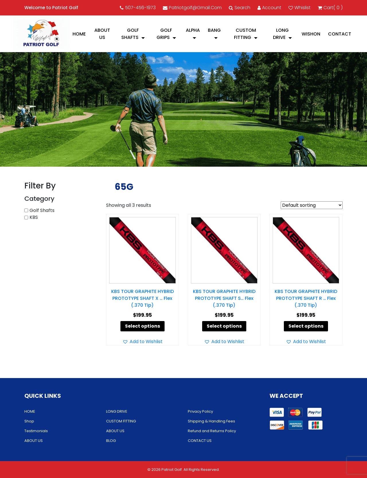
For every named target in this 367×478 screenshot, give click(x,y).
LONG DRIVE (281, 34)
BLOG (111, 440)
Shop (29, 421)
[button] (142, 341)
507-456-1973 (138, 7)
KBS (34, 217)
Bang (214, 30)
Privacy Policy (200, 411)
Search (239, 7)
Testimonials (36, 431)
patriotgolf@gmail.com (192, 7)
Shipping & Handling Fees (211, 421)
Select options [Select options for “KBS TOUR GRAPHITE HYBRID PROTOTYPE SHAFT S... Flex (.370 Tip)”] (224, 326)
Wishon (311, 34)
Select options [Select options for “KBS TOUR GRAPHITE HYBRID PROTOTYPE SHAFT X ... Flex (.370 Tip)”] (142, 326)
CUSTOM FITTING (245, 34)
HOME (79, 34)
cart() (330, 7)
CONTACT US (200, 440)
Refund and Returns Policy (212, 431)
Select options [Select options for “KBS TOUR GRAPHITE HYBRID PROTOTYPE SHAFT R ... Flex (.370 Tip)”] (305, 326)
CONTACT (339, 34)
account (269, 7)
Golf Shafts (130, 34)
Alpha (193, 30)
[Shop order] (312, 205)
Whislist (299, 7)
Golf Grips (164, 34)
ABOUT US (102, 34)
